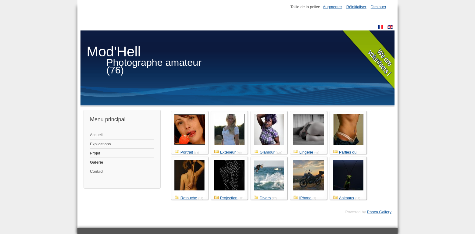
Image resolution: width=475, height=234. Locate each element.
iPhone (305, 198)
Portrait (186, 152)
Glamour (267, 152)
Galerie (96, 162)
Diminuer (378, 7)
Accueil (96, 135)
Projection (229, 198)
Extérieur (228, 152)
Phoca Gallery (379, 212)
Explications (100, 144)
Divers (265, 198)
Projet (95, 153)
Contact (96, 171)
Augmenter (332, 7)
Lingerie (306, 152)
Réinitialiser (356, 7)
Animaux (346, 198)
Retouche (188, 198)
